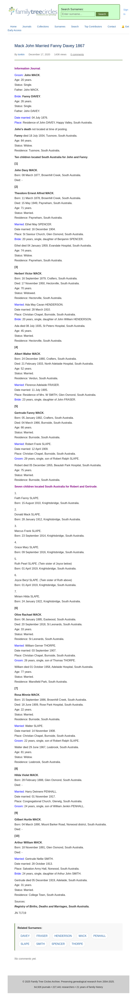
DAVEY (25, 935)
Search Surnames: (72, 9)
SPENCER (58, 943)
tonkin (21, 54)
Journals (26, 26)
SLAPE (25, 943)
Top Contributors (93, 26)
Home (13, 26)
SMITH (40, 943)
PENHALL (99, 935)
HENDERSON (63, 935)
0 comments (77, 54)
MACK (83, 935)
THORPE (77, 943)
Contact (112, 26)
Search (75, 26)
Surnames (60, 26)
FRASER (42, 935)
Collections (43, 26)
